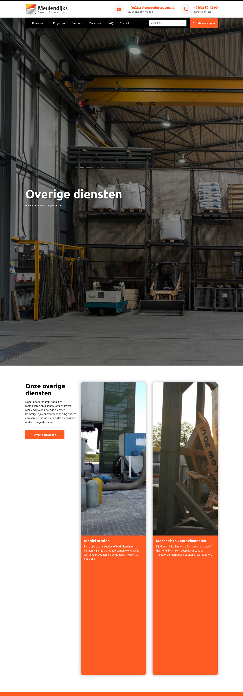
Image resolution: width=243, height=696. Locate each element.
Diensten (38, 205)
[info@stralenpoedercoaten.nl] (119, 9)
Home (28, 205)
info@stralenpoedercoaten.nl (151, 7)
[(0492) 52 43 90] (186, 9)
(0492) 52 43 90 (206, 7)
